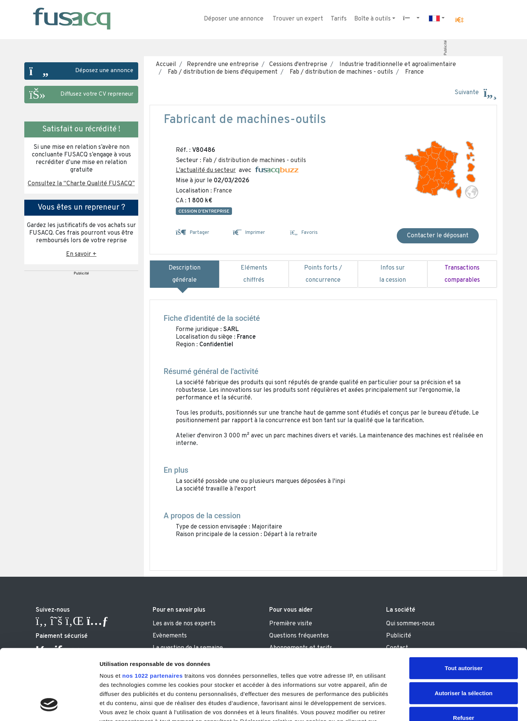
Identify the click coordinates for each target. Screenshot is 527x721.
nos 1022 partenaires (152, 612)
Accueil (166, 64)
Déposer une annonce (234, 19)
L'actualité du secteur (206, 170)
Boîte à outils (372, 19)
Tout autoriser (464, 605)
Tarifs (339, 19)
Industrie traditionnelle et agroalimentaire (396, 64)
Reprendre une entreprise (222, 64)
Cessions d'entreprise (297, 64)
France (413, 72)
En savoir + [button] (81, 254)
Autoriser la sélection (464, 629)
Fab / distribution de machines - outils (340, 72)
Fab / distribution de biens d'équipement (221, 72)
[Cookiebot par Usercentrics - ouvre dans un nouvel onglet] (49, 706)
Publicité (445, 47)
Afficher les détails (418, 706)
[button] (459, 20)
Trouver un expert (298, 19)
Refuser (463, 655)
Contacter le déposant (438, 236)
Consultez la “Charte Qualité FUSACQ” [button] (81, 184)
